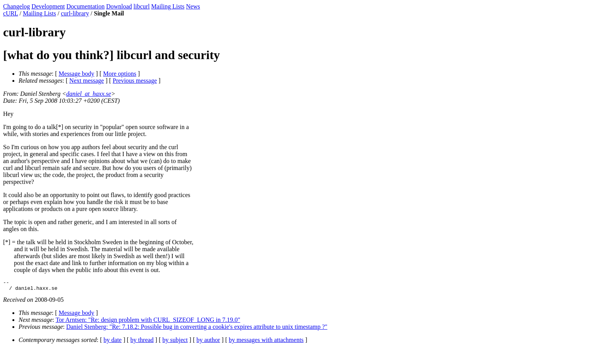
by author (208, 342)
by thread (142, 342)
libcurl (142, 6)
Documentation (86, 6)
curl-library (75, 13)
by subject (175, 342)
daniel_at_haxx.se (88, 93)
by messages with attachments (266, 342)
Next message (86, 80)
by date (113, 342)
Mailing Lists (168, 6)
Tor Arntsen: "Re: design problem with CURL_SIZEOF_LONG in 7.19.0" (148, 322)
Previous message (135, 80)
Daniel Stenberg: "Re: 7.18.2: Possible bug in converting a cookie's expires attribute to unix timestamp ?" (197, 329)
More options (119, 73)
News (193, 6)
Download (119, 6)
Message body (76, 73)
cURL (10, 13)
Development (48, 6)
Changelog (16, 6)
